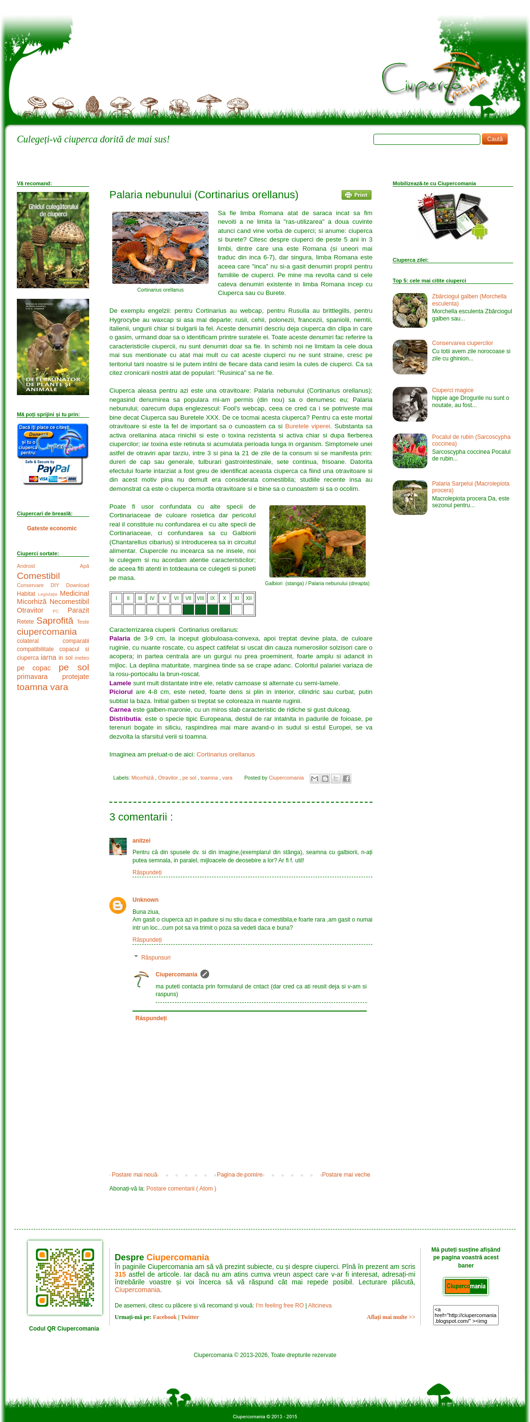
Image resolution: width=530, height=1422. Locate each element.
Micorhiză (143, 778)
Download (77, 585)
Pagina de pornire (240, 1174)
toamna (209, 778)
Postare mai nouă (134, 1174)
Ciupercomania (177, 974)
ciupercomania (47, 632)
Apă (84, 566)
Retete (26, 621)
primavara (39, 676)
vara (228, 778)
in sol (67, 657)
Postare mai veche (346, 1174)
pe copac (38, 668)
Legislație (49, 594)
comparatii (76, 641)
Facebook (164, 1317)
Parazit (78, 610)
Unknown (145, 900)
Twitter (190, 1317)
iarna (50, 657)
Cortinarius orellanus (226, 754)
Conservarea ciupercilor (462, 343)
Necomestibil (69, 601)
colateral (40, 641)
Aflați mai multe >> (391, 1317)
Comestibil (38, 576)
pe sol (190, 778)
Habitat (27, 593)
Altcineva (320, 1305)
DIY (58, 585)
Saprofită (56, 620)
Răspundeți (147, 872)
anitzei (141, 840)
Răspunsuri (156, 957)
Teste (83, 622)
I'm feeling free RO (280, 1305)
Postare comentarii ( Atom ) (181, 1188)
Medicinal (74, 593)
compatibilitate (38, 649)
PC (60, 611)
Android (48, 566)
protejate (75, 676)
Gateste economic (52, 528)
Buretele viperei (307, 426)
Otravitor (168, 778)
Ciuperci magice (453, 390)
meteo (82, 658)
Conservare (34, 585)
